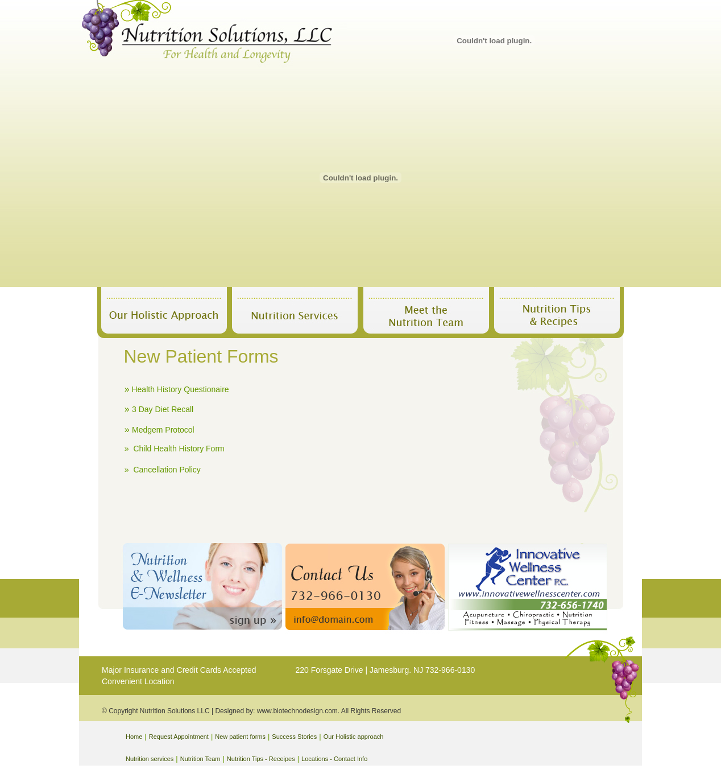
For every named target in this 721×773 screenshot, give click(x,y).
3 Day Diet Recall (162, 409)
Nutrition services (149, 758)
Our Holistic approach (354, 736)
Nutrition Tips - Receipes (261, 758)
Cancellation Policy (166, 469)
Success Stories (294, 736)
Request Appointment (179, 736)
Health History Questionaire (180, 389)
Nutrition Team (200, 758)
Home (134, 736)
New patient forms (240, 736)
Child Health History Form (178, 448)
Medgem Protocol (163, 429)
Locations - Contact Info (334, 758)
